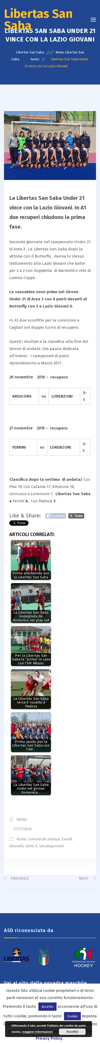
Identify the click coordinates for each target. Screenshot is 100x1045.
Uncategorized (51, 846)
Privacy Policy (49, 1038)
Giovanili (16, 846)
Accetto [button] (47, 1007)
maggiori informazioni (37, 1031)
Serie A (31, 846)
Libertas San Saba (38, 20)
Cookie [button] (72, 1016)
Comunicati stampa (44, 839)
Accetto (72, 1032)
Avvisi (21, 839)
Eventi (67, 839)
